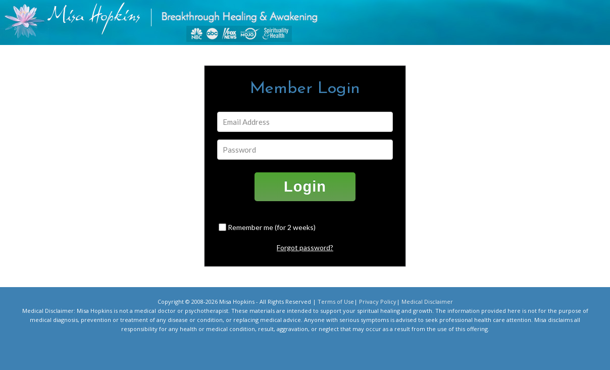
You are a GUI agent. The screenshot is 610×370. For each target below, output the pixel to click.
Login (305, 186)
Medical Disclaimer (427, 301)
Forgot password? (305, 247)
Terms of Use (336, 301)
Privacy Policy (377, 301)
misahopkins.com (310, 25)
